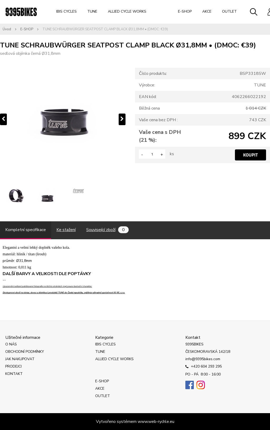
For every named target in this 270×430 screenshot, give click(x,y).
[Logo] (21, 12)
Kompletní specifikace (25, 230)
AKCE (206, 11)
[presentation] (3, 119)
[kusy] (152, 154)
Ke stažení (66, 230)
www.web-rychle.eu (156, 421)
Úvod (7, 29)
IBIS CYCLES (66, 11)
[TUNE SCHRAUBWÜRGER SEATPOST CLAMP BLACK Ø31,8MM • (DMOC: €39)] (63, 119)
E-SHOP (185, 11)
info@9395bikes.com (202, 358)
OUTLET (229, 11)
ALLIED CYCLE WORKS (127, 11)
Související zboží (107, 230)
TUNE (92, 11)
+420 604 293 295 (203, 367)
